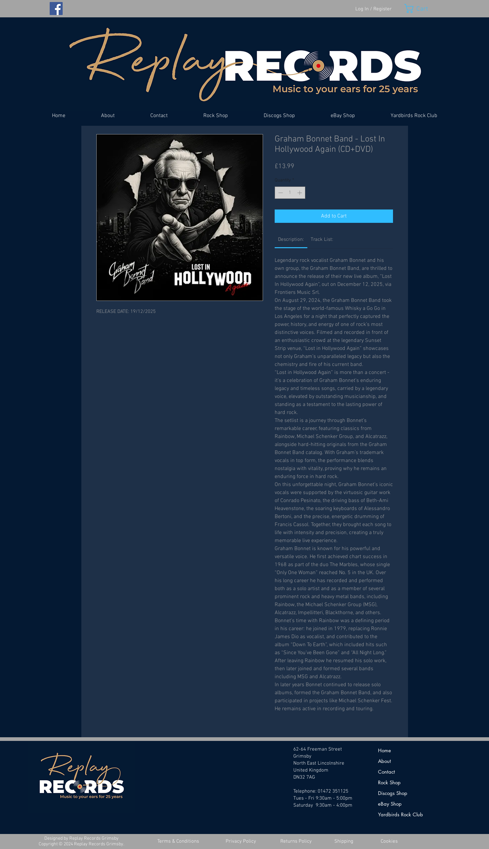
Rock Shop (389, 782)
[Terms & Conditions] (178, 841)
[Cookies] (389, 841)
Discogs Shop (392, 793)
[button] (422, 8)
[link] (291, 240)
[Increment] (300, 192)
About (384, 761)
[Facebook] (56, 8)
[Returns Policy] (296, 841)
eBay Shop (390, 804)
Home (384, 750)
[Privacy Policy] (241, 841)
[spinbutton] (290, 192)
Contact (386, 772)
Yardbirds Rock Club (400, 814)
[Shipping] (344, 841)
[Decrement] (280, 192)
